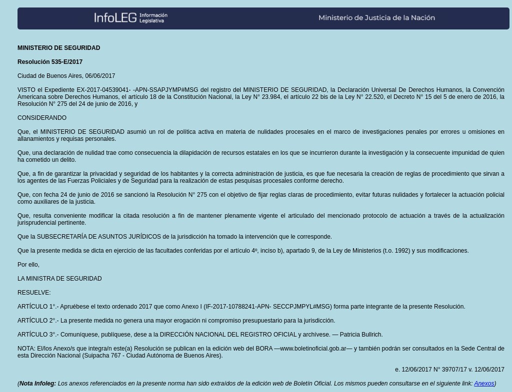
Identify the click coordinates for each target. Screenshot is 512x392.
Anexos (484, 383)
